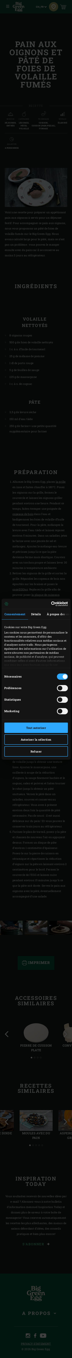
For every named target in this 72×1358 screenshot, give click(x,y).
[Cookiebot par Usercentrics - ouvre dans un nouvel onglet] (51, 603)
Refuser (36, 751)
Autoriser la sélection (36, 739)
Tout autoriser (36, 728)
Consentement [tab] (14, 614)
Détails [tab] (36, 614)
